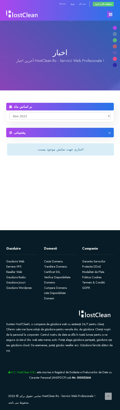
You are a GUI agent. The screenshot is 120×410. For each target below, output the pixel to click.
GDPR (86, 288)
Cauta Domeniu (53, 261)
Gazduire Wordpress (19, 288)
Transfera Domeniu (55, 266)
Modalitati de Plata (93, 272)
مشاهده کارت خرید (103, 4)
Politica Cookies (91, 277)
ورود (72, 3)
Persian (62, 3)
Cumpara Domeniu (55, 288)
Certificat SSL (52, 272)
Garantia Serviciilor (94, 261)
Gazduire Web (15, 261)
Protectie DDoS (91, 266)
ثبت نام (82, 3)
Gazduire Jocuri (15, 282)
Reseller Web (14, 272)
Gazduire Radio (16, 277)
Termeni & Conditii (93, 282)
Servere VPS (14, 266)
